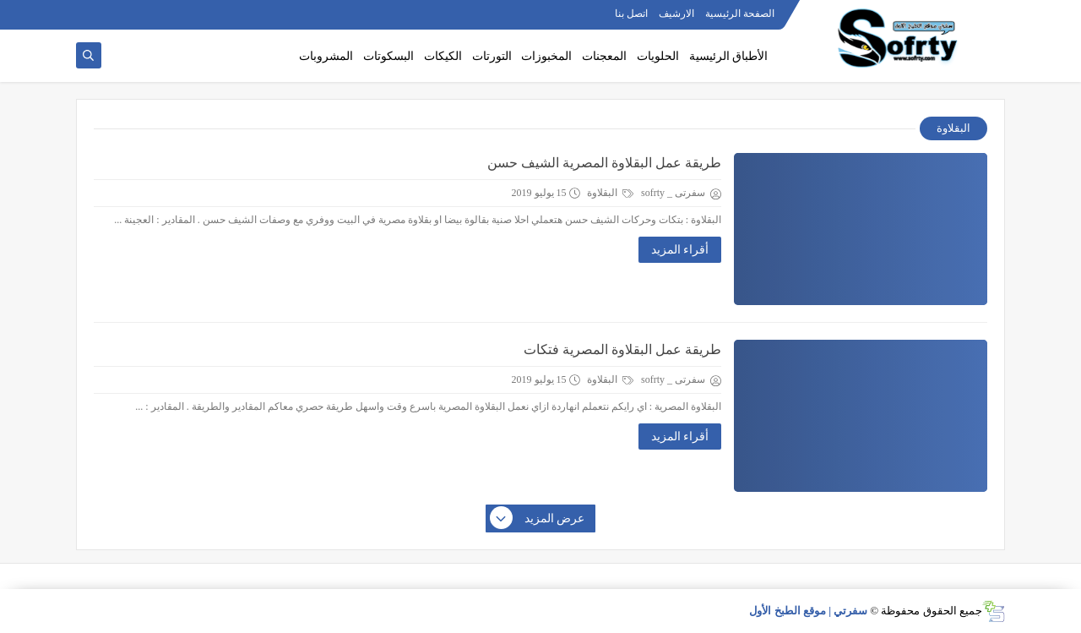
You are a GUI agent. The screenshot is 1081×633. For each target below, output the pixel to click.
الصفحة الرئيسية (739, 13)
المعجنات (604, 56)
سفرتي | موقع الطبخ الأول (808, 610)
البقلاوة (610, 193)
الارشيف (676, 13)
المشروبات (326, 56)
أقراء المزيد (680, 249)
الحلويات (658, 56)
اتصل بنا (631, 13)
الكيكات (443, 56)
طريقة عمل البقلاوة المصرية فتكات (622, 349)
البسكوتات (388, 56)
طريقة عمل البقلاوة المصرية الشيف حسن (604, 163)
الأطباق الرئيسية (729, 56)
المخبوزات (546, 56)
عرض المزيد (538, 519)
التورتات (492, 56)
